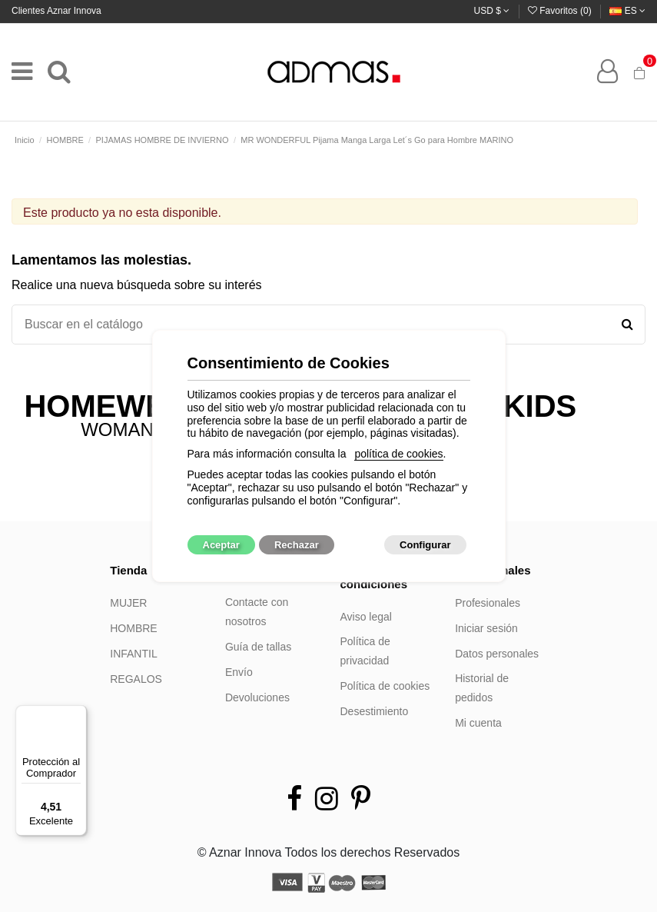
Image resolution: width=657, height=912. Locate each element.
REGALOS (136, 679)
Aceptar (221, 545)
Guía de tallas (258, 647)
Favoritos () (561, 10)
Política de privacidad (365, 651)
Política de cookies (385, 686)
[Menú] (77, 714)
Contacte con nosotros (257, 612)
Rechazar (296, 545)
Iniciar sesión (486, 628)
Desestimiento (374, 711)
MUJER (128, 603)
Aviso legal (366, 617)
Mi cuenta (478, 723)
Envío (239, 672)
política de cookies (398, 454)
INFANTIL (133, 653)
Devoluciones (257, 697)
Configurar (425, 545)
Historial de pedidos (482, 688)
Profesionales (487, 603)
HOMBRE (133, 628)
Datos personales (497, 653)
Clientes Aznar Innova (56, 10)
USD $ (492, 10)
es (627, 10)
